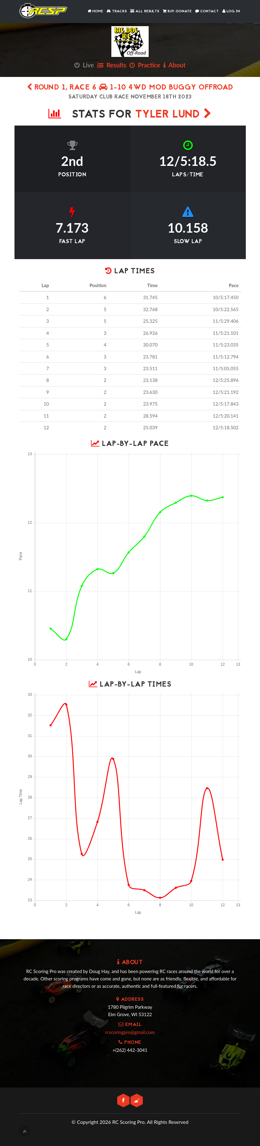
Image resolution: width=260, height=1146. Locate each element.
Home (95, 11)
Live (84, 65)
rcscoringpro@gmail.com (130, 1032)
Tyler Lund (173, 114)
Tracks (117, 11)
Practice (145, 65)
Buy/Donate (177, 11)
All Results (144, 11)
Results (111, 65)
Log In (231, 11)
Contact (207, 11)
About (174, 65)
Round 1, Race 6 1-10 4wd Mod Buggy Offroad (130, 88)
